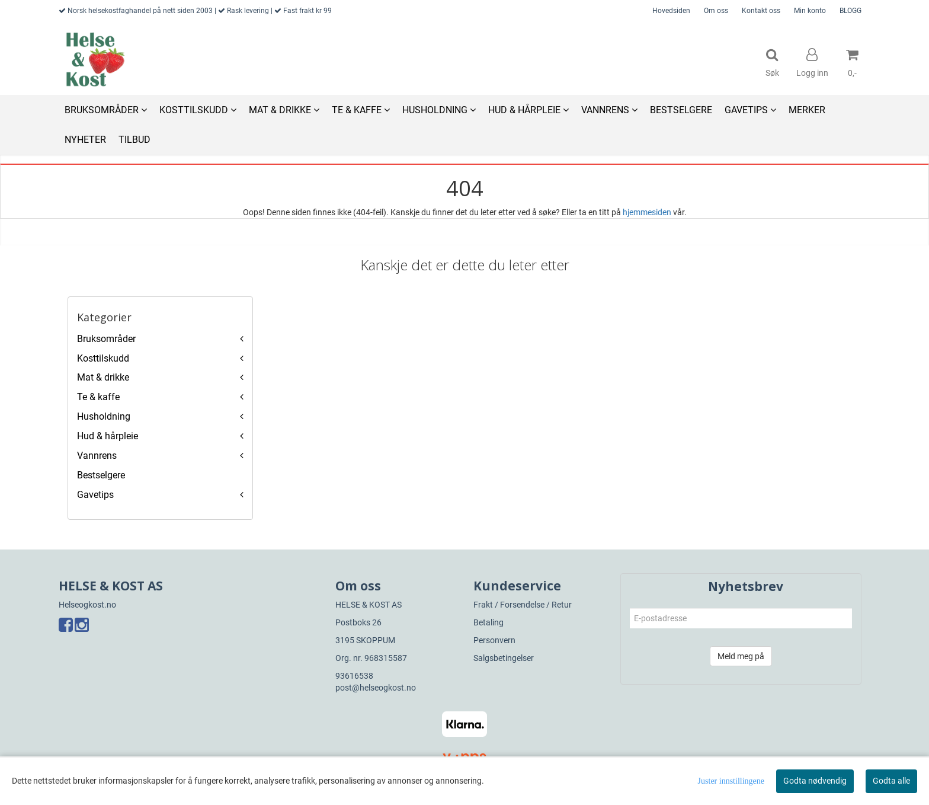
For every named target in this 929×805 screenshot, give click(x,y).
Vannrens (97, 455)
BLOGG (850, 11)
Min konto (810, 11)
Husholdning (103, 416)
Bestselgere (101, 475)
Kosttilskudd (103, 358)
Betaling (488, 622)
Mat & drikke (103, 377)
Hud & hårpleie (107, 436)
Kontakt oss (761, 11)
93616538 (354, 676)
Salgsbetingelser (503, 658)
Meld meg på (740, 656)
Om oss (716, 11)
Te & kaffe (98, 396)
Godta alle (891, 780)
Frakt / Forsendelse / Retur (522, 604)
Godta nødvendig (815, 780)
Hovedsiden (671, 11)
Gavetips (95, 494)
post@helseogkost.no (375, 687)
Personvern (494, 640)
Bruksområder (106, 338)
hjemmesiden (647, 212)
